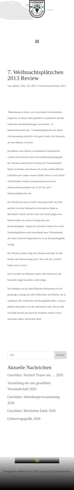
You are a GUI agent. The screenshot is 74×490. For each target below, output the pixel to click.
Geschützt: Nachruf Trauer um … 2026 (35, 375)
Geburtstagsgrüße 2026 (23, 419)
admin (15, 85)
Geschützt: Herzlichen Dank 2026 (31, 411)
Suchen (60, 354)
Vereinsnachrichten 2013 (52, 85)
